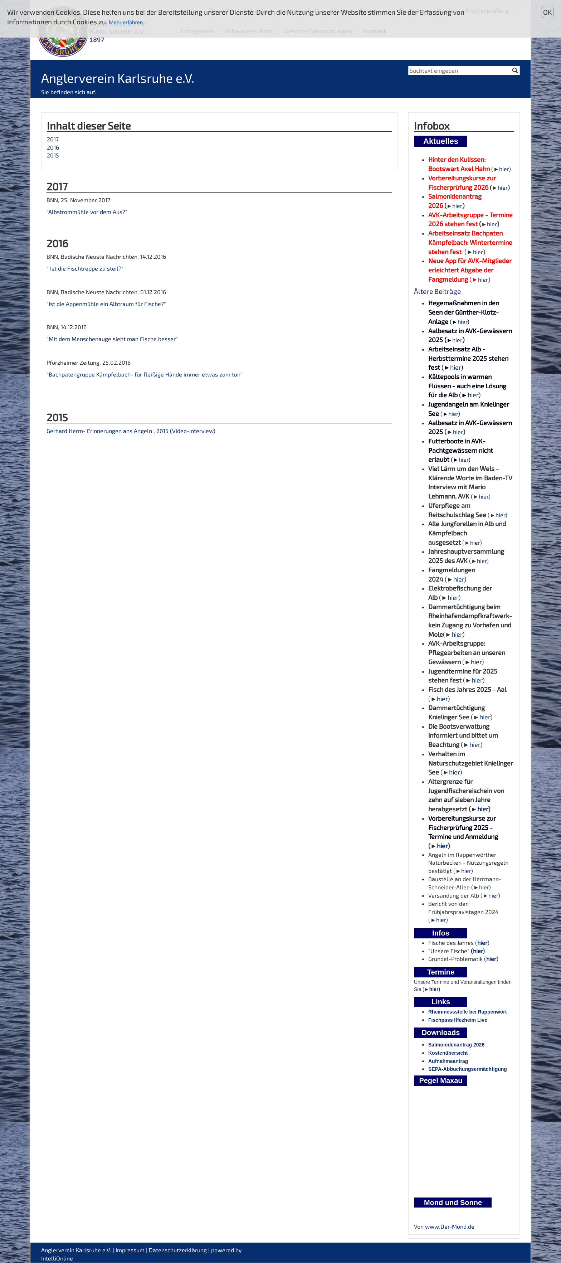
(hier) (478, 950)
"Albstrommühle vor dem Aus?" (87, 211)
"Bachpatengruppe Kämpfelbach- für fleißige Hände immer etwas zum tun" (145, 374)
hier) (434, 989)
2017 (53, 139)
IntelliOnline (57, 1258)
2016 (53, 147)
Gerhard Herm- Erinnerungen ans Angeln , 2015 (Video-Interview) (131, 430)
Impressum (130, 1250)
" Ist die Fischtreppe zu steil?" (85, 268)
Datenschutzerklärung (178, 1250)
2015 (53, 155)
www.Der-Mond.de (449, 1226)
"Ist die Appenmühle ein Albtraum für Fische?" (106, 303)
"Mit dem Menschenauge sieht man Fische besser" (112, 338)
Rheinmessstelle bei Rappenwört (467, 1012)
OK (547, 12)
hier (504, 168)
